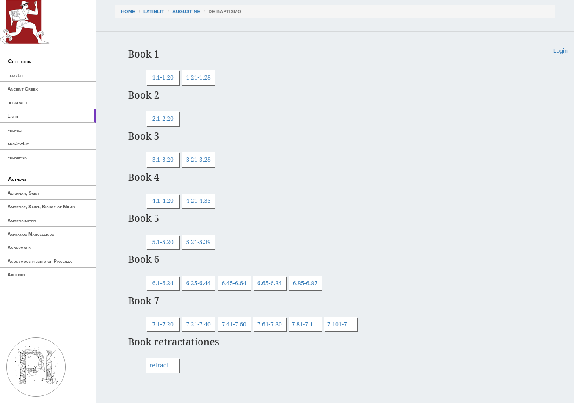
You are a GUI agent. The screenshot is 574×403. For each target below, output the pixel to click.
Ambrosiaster (22, 220)
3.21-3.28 (198, 159)
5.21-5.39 (198, 242)
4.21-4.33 (198, 200)
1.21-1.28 (198, 77)
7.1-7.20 (162, 324)
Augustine (186, 11)
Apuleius (17, 274)
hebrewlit (18, 102)
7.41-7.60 (234, 324)
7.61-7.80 (269, 324)
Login (560, 50)
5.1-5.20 (162, 242)
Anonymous (19, 247)
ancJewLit (18, 143)
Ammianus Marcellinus (31, 234)
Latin (13, 116)
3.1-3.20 (162, 159)
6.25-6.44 (198, 283)
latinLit (154, 11)
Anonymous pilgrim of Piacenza (40, 261)
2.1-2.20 (162, 118)
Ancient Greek (23, 88)
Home (128, 11)
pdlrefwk (17, 157)
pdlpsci (15, 129)
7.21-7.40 (198, 324)
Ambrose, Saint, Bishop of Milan (41, 206)
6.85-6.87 (305, 283)
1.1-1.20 (162, 77)
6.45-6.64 (234, 283)
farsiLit (15, 75)
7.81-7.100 (306, 324)
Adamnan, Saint (24, 193)
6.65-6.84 (269, 283)
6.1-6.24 (162, 283)
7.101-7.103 (343, 324)
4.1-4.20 (162, 200)
